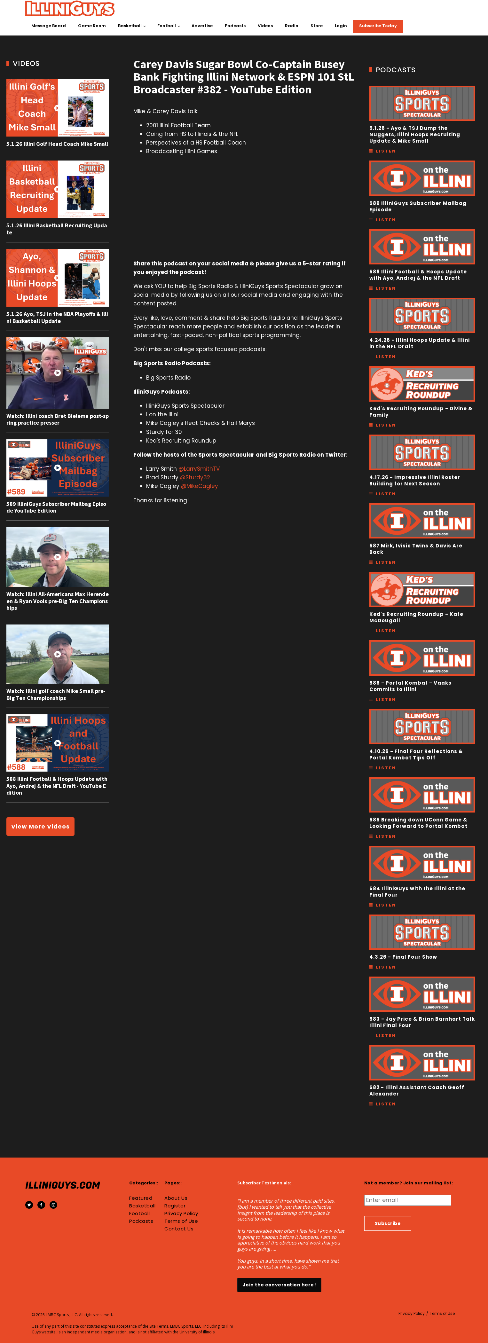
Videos (265, 26)
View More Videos (40, 826)
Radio (291, 26)
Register (174, 1206)
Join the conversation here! (279, 1285)
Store (317, 26)
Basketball (130, 26)
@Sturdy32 (195, 477)
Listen (386, 151)
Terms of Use (181, 1221)
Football (166, 26)
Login (341, 26)
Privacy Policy (181, 1213)
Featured (140, 1198)
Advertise (202, 26)
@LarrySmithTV (199, 469)
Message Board (48, 26)
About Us (175, 1198)
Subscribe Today (378, 26)
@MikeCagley (199, 486)
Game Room (92, 26)
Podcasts (235, 26)
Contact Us (178, 1229)
